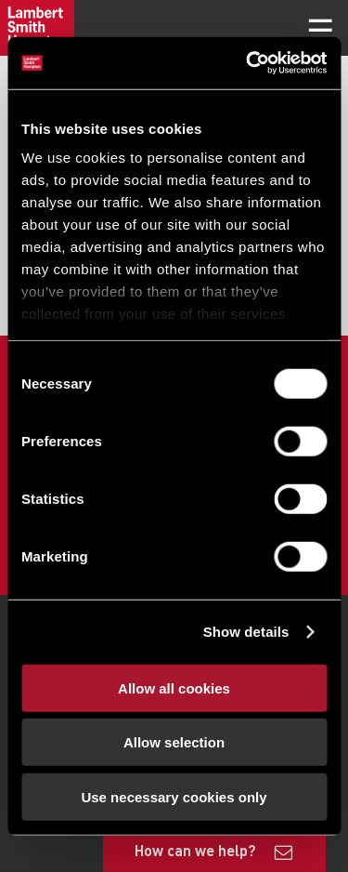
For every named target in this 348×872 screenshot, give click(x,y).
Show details (246, 632)
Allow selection (174, 742)
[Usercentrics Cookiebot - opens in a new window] (248, 63)
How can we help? (195, 850)
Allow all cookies (174, 687)
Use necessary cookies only (173, 796)
